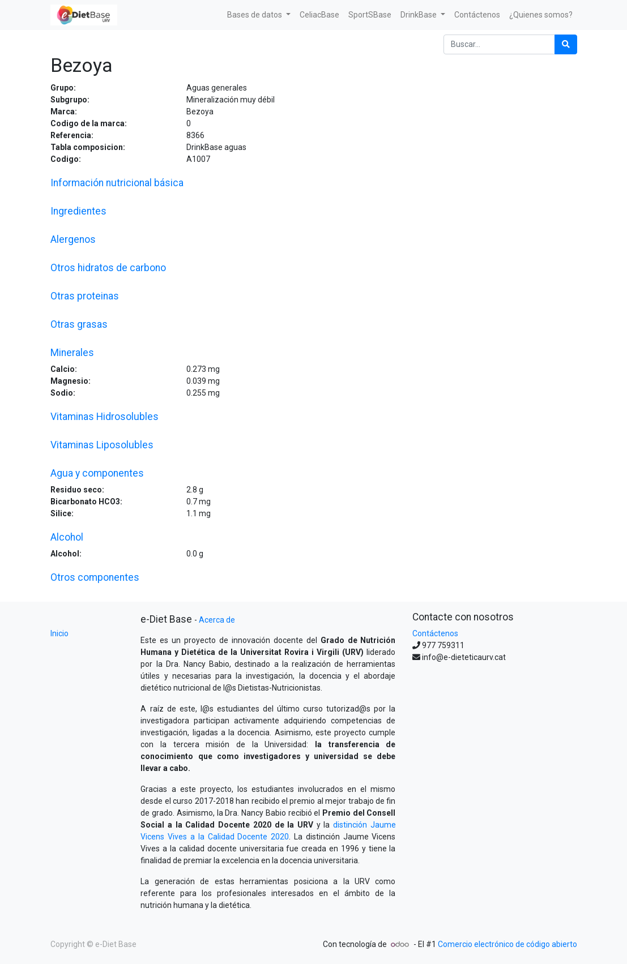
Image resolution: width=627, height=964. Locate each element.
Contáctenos (435, 633)
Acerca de (217, 619)
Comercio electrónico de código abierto (507, 944)
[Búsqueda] (566, 44)
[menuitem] (319, 15)
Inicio (59, 633)
